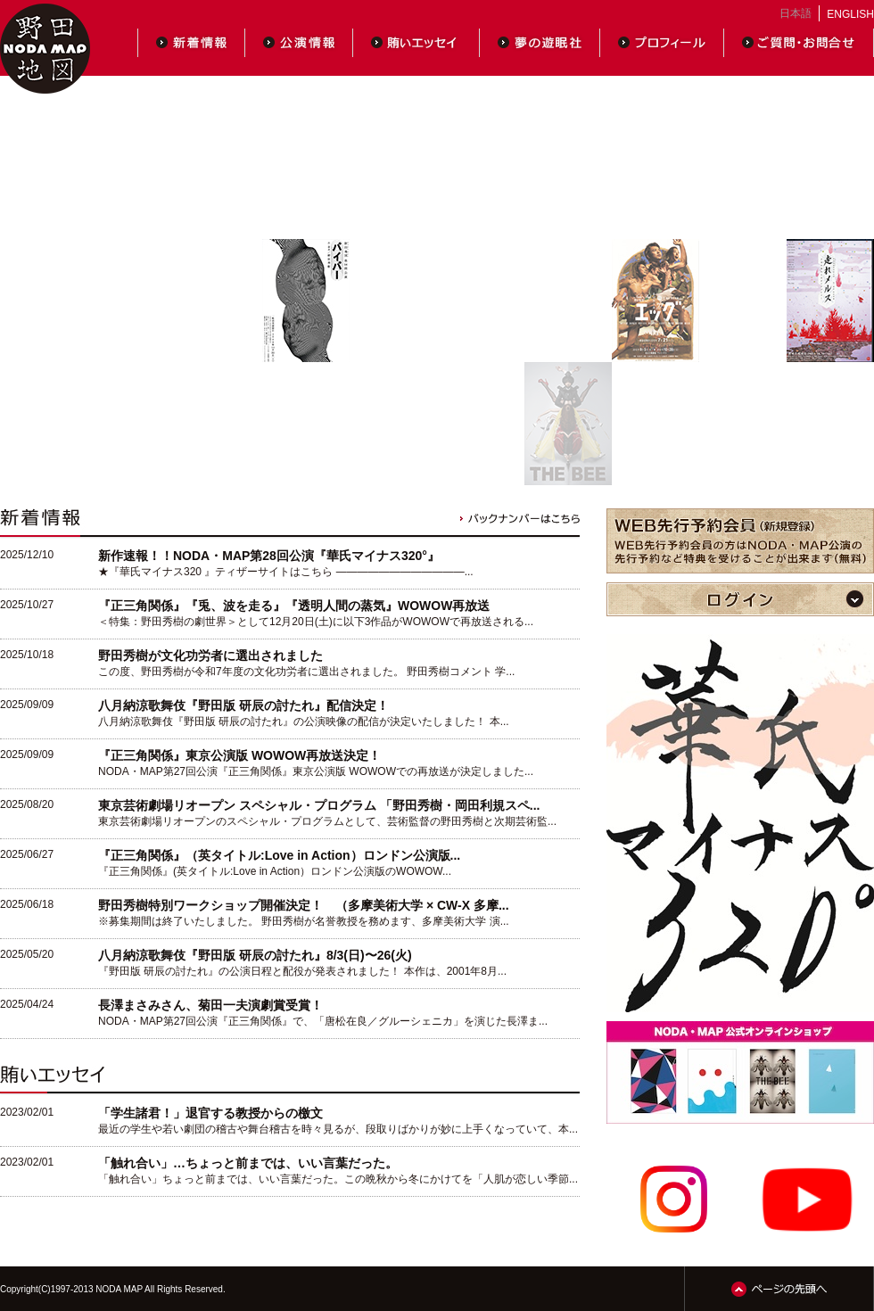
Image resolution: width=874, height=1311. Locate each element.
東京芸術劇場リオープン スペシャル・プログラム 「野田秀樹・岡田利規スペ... (319, 805)
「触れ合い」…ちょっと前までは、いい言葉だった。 (248, 1163)
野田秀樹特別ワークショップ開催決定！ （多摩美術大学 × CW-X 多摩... (303, 905)
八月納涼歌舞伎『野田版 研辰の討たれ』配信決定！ (243, 705)
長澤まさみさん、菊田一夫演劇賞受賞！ (210, 1005)
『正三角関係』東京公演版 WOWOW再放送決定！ (239, 755)
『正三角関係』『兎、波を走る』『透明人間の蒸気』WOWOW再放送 (294, 605)
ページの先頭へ (779, 1288)
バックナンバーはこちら (520, 519)
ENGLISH (850, 14)
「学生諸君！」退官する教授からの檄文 (210, 1113)
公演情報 (299, 43)
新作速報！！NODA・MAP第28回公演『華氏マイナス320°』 (269, 555)
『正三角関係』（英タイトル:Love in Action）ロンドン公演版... (279, 855)
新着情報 (191, 43)
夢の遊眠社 (540, 43)
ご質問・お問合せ (799, 43)
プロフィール (662, 43)
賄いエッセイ (416, 43)
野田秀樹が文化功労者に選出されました (210, 655)
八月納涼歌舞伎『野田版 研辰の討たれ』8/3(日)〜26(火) (255, 955)
